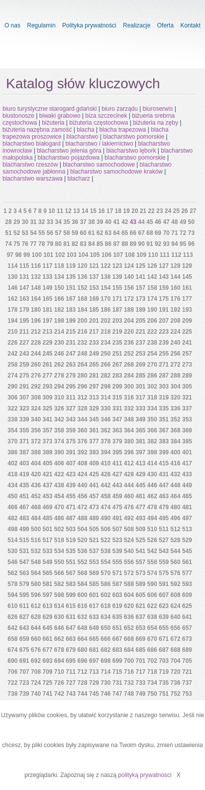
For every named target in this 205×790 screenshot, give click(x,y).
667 (117, 638)
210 (12, 331)
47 (166, 221)
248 (83, 353)
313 (94, 397)
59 (75, 232)
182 (59, 309)
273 (187, 364)
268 (129, 364)
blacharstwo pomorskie (133, 136)
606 (152, 595)
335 (164, 408)
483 (24, 518)
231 (71, 342)
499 (24, 529)
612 (36, 605)
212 (36, 331)
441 (94, 485)
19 (126, 210)
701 (140, 660)
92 (158, 243)
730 (105, 682)
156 (129, 287)
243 (24, 353)
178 (12, 309)
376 (83, 441)
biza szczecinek (106, 115)
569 (94, 573)
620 (129, 605)
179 (24, 309)
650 (105, 627)
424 (83, 474)
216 (83, 331)
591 (164, 584)
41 (116, 221)
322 (12, 408)
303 (164, 386)
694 (59, 660)
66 (133, 232)
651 (117, 627)
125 (140, 265)
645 (47, 627)
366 (152, 430)
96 (191, 243)
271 (164, 364)
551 (71, 562)
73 (191, 232)
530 (12, 551)
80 (58, 243)
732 (129, 682)
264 (83, 364)
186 (105, 309)
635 (117, 616)
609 (187, 595)
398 (152, 452)
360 (83, 430)
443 (117, 485)
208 (176, 320)
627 (24, 616)
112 (176, 254)
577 (187, 573)
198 (59, 320)
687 (164, 649)
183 (71, 309)
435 (24, 485)
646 (59, 627)
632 (83, 616)
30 (25, 221)
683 (117, 649)
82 (75, 243)
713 (94, 671)
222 (152, 331)
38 (91, 221)
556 (129, 562)
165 (47, 298)
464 (176, 496)
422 (59, 474)
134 (59, 276)
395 (117, 452)
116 (36, 265)
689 (187, 649)
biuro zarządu (120, 108)
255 (164, 353)
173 (140, 298)
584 (83, 584)
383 (164, 441)
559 (164, 562)
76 (25, 243)
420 (36, 474)
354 (12, 430)
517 (47, 540)
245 (47, 353)
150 (59, 287)
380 (129, 441)
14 (85, 210)
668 (129, 638)
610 (12, 605)
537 (94, 551)
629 (47, 616)
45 (149, 221)
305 (187, 386)
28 (8, 221)
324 (36, 408)
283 (117, 375)
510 (152, 529)
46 (158, 221)
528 (176, 540)
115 (24, 265)
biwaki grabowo (60, 115)
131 (24, 276)
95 (183, 243)
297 (94, 386)
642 (12, 627)
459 (117, 496)
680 (83, 649)
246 (59, 353)
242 (12, 353)
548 (36, 562)
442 (105, 485)
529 (187, 540)
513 (187, 529)
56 (50, 232)
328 (83, 408)
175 (164, 298)
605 (140, 595)
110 (153, 254)
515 (24, 540)
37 (83, 221)
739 (24, 693)
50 (191, 221)
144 (176, 276)
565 (47, 573)
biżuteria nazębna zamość (37, 129)
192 (176, 309)
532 (36, 551)
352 (176, 419)
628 (36, 616)
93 (166, 243)
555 (117, 562)
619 (117, 605)
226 (12, 342)
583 (71, 584)
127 (164, 265)
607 (164, 595)
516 (36, 540)
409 (94, 463)
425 (94, 474)
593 (187, 584)
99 (26, 254)
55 (41, 232)
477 (140, 507)
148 (36, 287)
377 (94, 441)
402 (12, 463)
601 (94, 595)
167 (71, 298)
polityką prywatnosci (144, 775)
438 (59, 485)
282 (105, 375)
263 (71, 364)
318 (152, 397)
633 (94, 616)
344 (83, 419)
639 (164, 616)
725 (47, 682)
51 (8, 232)
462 (152, 496)
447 (164, 485)
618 (105, 605)
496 (176, 518)
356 (36, 430)
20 (134, 210)
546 (12, 562)
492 (129, 518)
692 (36, 660)
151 (71, 287)
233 (94, 342)
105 (95, 254)
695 (71, 660)
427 (117, 474)
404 (36, 463)
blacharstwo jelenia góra (69, 150)
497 (187, 518)
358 (59, 430)
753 (187, 693)
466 (12, 507)
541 (140, 551)
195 (24, 320)
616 (83, 605)
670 (152, 638)
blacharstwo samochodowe (99, 164)
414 (152, 463)
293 (47, 386)
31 (33, 221)
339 (24, 419)
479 (164, 507)
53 (25, 232)
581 (47, 584)
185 (94, 309)
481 (187, 507)
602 (105, 595)
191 (164, 309)
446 (152, 485)
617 (94, 605)
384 (176, 441)
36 (75, 221)
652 (129, 627)
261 (47, 364)
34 (58, 221)
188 (129, 309)
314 (105, 397)
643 (24, 627)
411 (117, 463)
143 (164, 276)
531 (24, 551)
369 (187, 430)
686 (152, 649)
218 (105, 331)
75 (16, 243)
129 (187, 265)
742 (59, 693)
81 (66, 243)
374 (59, 441)
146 (12, 287)
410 (105, 463)
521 (94, 540)
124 (129, 265)
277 (47, 375)
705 (187, 660)
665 (94, 638)
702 (152, 660)
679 (71, 649)
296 (83, 386)
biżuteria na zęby (155, 122)
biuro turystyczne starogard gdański (49, 108)
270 (152, 364)
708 (36, 671)
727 (71, 682)
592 (176, 584)
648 (83, 627)
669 (140, 638)
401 (187, 452)
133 (47, 276)
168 (83, 298)
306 (12, 397)
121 (94, 265)
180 (36, 309)
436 (36, 485)
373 (47, 441)
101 (48, 254)
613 (47, 605)
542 (152, 551)
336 (176, 408)
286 (152, 375)
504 (83, 529)
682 (105, 649)
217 (94, 331)
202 (105, 320)
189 (140, 309)
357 (47, 430)
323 (24, 408)
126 (152, 265)
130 (12, 276)
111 (165, 254)
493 (140, 518)
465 (187, 496)
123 (117, 265)
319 (164, 397)
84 (91, 243)
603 (117, 595)
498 (12, 529)
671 (164, 638)
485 (47, 518)
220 (129, 331)
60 (83, 232)
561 (187, 562)
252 (129, 353)
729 (94, 682)
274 (12, 375)
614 (59, 605)
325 (47, 408)
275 (24, 375)
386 (12, 452)
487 (71, 518)
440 (83, 485)
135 (71, 276)
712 (83, 671)
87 (116, 243)
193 (187, 309)
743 (71, 693)
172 (129, 298)
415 (164, 463)
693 (47, 660)
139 (117, 276)
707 (24, 671)
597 (47, 595)
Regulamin (41, 25)
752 (176, 693)
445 (140, 485)
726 (59, 682)
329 (94, 408)
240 (176, 342)
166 (59, 298)
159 (164, 287)
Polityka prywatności (89, 25)
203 (117, 320)
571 (117, 573)
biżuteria (53, 122)
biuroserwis (158, 108)
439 (71, 485)
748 (129, 693)
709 (47, 671)
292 (36, 386)
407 (71, 463)
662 (59, 638)
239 (164, 342)
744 (83, 693)
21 (143, 210)
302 (152, 386)
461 (140, 496)
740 (36, 693)
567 (71, 573)
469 (47, 507)
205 (140, 320)
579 (24, 584)
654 (152, 627)
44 (141, 221)
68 (149, 232)
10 (51, 210)
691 (24, 660)
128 (176, 265)
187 (117, 309)
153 (94, 287)
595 (24, 595)
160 (176, 287)
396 (129, 452)
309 (47, 397)
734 (152, 682)
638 (152, 616)
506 (105, 529)
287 (164, 375)
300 (129, 386)
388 (36, 452)
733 (140, 682)
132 (36, 276)
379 (117, 441)
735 (164, 682)
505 (94, 529)
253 (140, 353)
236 (129, 342)
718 (152, 671)
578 (12, 584)
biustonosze (18, 115)
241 (187, 342)
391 (71, 452)
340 (36, 419)
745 (94, 693)
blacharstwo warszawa (32, 178)
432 (176, 474)
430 (152, 474)
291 (24, 386)
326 (59, 408)
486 (59, 518)
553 (94, 562)
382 (152, 441)
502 (59, 529)
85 (100, 243)
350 (152, 419)
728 (83, 682)
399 (164, 452)
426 (105, 474)
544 (176, 551)
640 (176, 616)
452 (36, 496)
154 (105, 287)
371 (24, 441)
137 (94, 276)
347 (117, 419)
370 (12, 441)
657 (187, 627)
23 (159, 210)
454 (59, 496)
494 (152, 518)
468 (36, 507)
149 (47, 287)
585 (94, 584)
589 (140, 584)
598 (59, 595)
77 (33, 243)
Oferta (165, 25)
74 (8, 243)
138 (105, 276)
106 (106, 254)
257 (187, 353)
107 (118, 254)
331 (117, 408)
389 (47, 452)
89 (133, 243)
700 (129, 660)
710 (59, 671)
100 (37, 254)
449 (187, 485)
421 (47, 474)
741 (47, 693)
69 (158, 232)
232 (83, 342)
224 (176, 331)
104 (83, 254)
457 (94, 496)
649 (94, 627)
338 (12, 419)
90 (141, 243)
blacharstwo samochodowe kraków (116, 171)
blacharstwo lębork (131, 150)
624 (176, 605)
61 (91, 232)
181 (47, 309)
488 (83, 518)
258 (12, 364)
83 (83, 243)
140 (129, 276)
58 (66, 232)
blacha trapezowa (122, 129)
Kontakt (190, 25)
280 (83, 375)
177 (187, 298)
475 (117, 507)
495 (164, 518)
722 (12, 682)
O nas (12, 25)
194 (12, 320)
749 (140, 693)
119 (71, 265)
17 (109, 210)
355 (24, 430)
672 (176, 638)
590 (152, 584)
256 (176, 353)
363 (117, 430)
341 (47, 419)
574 (152, 573)
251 (117, 353)
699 (117, 660)
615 (71, 605)
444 (129, 485)
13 (76, 210)
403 (24, 463)
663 (71, 638)
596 (36, 595)
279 (71, 375)
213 (47, 331)
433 (187, 474)
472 (83, 507)
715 (117, 671)
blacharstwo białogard (31, 143)
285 (140, 375)
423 (71, 474)
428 (129, 474)
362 (105, 430)
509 (140, 529)
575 (164, 573)
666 (105, 638)
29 (16, 221)
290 (12, 386)
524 (129, 540)
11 (60, 210)
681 (94, 649)
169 (94, 298)
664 (83, 638)
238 (152, 342)
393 (94, 452)
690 (12, 660)
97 (10, 254)
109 (141, 254)
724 (36, 682)
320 (176, 397)
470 (59, 507)
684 (129, 649)
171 (117, 298)
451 (24, 496)
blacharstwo (83, 136)
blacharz (79, 178)
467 (24, 507)
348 (129, 419)
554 (105, 562)
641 (187, 616)
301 (140, 386)
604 (129, 595)
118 (59, 265)
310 (59, 397)
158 (152, 287)
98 (18, 254)
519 (71, 540)
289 (187, 375)
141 (140, 276)
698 (105, 660)
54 (33, 232)
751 (164, 693)
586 (105, 584)
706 (12, 671)
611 (24, 605)
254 (152, 353)
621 (140, 605)
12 (68, 210)
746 (105, 693)
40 (108, 221)
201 (94, 320)
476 (129, 507)
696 (83, 660)
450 (12, 496)
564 (36, 573)
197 (47, 320)
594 (12, 595)
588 (129, 584)
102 (60, 254)
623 (164, 605)
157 (140, 287)
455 (71, 496)
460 (129, 496)
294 (59, 386)
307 (24, 397)
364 (129, 430)
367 (164, 430)
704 (176, 660)
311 (71, 397)
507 (117, 529)
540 (129, 551)
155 (117, 287)
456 (83, 496)
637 (140, 616)
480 (176, 507)
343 (71, 419)
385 (187, 441)
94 (174, 243)
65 (124, 232)
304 (176, 386)
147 (24, 287)
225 (187, 331)
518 (59, 540)
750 (152, 693)
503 (71, 529)
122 (105, 265)
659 (24, 638)
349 (140, 419)
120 (83, 265)
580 (36, 584)
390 (59, 452)
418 (12, 474)
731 (117, 682)
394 (105, 452)
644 (36, 627)
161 (187, 287)
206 (152, 320)
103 (72, 254)
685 (140, 649)
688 (176, 649)
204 (129, 320)
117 (47, 265)
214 (59, 331)
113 (188, 254)
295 (71, 386)
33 (50, 221)
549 (47, 562)
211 (24, 331)
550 (59, 562)
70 (166, 232)
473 (94, 507)
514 (12, 540)
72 (183, 232)
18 (118, 210)
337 (187, 408)
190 (152, 309)
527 (164, 540)
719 (164, 671)
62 (100, 232)
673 (187, 638)
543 (164, 551)
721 (187, 671)
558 (152, 562)
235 (117, 342)
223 (164, 331)
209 (187, 320)
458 (105, 496)
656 (176, 627)
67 (141, 232)
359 (71, 430)
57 (58, 232)
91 (149, 243)
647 (71, 627)
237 (140, 342)
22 (151, 210)
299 (117, 386)
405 (47, 463)
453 (47, 496)
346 (105, 419)
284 (129, 375)
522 (105, 540)
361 (94, 430)
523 (117, 540)
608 (176, 595)
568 (83, 573)
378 (105, 441)
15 (93, 210)
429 (140, 474)
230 (59, 342)
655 (164, 627)
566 (59, 573)
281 (94, 375)
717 (140, 671)
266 (105, 364)
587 (117, 584)
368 (176, 430)
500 (36, 529)
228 (36, 342)
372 (36, 441)
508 (129, 529)
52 (16, 232)
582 (59, 584)
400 (176, 452)
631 (71, 616)
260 (36, 364)
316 (129, 397)
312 (83, 397)
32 (41, 221)
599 (71, 595)
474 (105, 507)
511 (164, 529)
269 (140, 364)
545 (187, 551)
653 (140, 627)
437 (47, 485)
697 (94, 660)
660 (36, 638)
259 (24, 364)
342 (59, 419)
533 (47, 551)
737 (187, 682)
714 (105, 671)
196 (36, 320)
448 (176, 485)
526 (152, 540)
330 (105, 408)
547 (24, 562)
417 (187, 463)
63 (108, 232)
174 (152, 298)
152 (83, 287)
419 (24, 474)
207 (164, 320)
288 (176, 375)
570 (105, 573)
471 (71, 507)
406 (59, 463)
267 (117, 364)
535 (71, 551)
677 (47, 649)
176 (176, 298)
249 (94, 353)
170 (105, 298)
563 (24, 573)
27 (193, 210)
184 (83, 309)
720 (176, 671)
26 (184, 210)
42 (124, 221)
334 (152, 408)
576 (176, 573)
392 (83, 452)
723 (24, 682)
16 (101, 210)
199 (71, 320)
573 (140, 573)
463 (164, 496)
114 (12, 265)
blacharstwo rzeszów (30, 164)
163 (24, 298)
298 (105, 386)
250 (105, 353)
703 (164, 660)
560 (176, 562)
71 (174, 232)
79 (50, 243)
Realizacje (136, 25)
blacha (85, 129)
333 (140, 408)
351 (164, 419)
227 (24, 342)
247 (71, 353)
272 (176, 364)
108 (130, 254)
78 (41, 243)
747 (117, 693)
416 (176, 463)
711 (71, 671)
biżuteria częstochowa (98, 122)
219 (117, 331)
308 (36, 397)
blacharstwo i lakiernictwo (99, 143)
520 (83, 540)
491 (117, 518)
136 (83, 276)
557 (140, 562)
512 (176, 529)
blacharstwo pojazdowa (69, 157)
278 (59, 375)
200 (83, 320)
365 (140, 430)
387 (24, 452)
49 (183, 221)
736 (176, 682)
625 (187, 605)
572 (129, 573)
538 (105, 551)
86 (108, 243)
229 (47, 342)
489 (94, 518)
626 (12, 616)
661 (47, 638)
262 (59, 364)
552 (83, 562)
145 (187, 276)
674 (12, 649)
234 (105, 342)
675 (24, 649)
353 (187, 419)
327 (71, 408)
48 (174, 221)
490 (105, 518)
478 (152, 507)
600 (83, 595)
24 (168, 210)
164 (36, 298)
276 (36, 375)
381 (140, 441)
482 (12, 518)
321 (187, 397)
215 (71, 331)
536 (83, 551)
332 (129, 408)
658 (12, 638)
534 (59, 551)
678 (59, 649)
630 (59, 616)
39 (100, 221)
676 (36, 649)
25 (176, 210)
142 (152, 276)
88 (124, 243)
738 (12, 693)
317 (140, 397)
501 (47, 529)
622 (152, 605)
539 (117, 551)
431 (164, 474)
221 (140, 331)
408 (83, 463)
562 (12, 573)
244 (36, 353)
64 (116, 232)
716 (129, 671)
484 (36, 518)
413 (140, 463)
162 (12, 298)
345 (94, 419)
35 (66, 221)
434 (12, 485)
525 (140, 540)
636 (129, 616)
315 (117, 397)
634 (105, 616)
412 (129, 463)
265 (94, 364)
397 (140, 452)
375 (71, 441)
